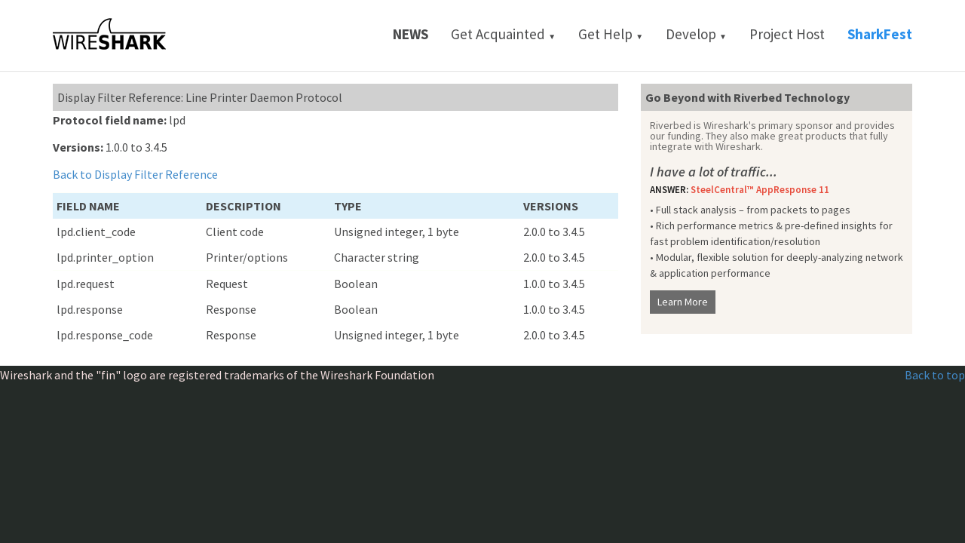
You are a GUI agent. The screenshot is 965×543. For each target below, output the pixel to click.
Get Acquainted (503, 34)
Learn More (682, 301)
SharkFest (879, 34)
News (410, 34)
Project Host (787, 34)
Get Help (610, 34)
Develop (696, 34)
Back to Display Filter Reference (135, 174)
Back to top (935, 374)
